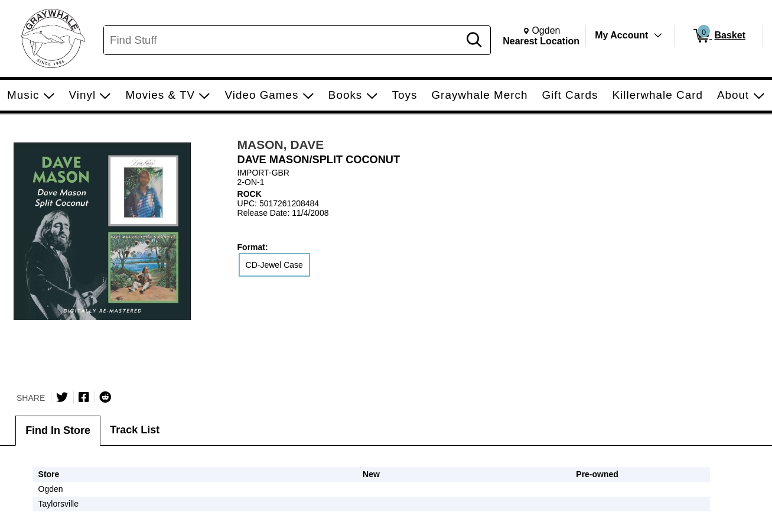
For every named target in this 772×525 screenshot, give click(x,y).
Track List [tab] (134, 430)
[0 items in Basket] (718, 36)
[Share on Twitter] (62, 397)
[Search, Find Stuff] (283, 40)
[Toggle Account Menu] (658, 35)
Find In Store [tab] (57, 430)
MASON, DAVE (280, 144)
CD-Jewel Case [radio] (274, 265)
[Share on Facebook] (84, 397)
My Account (621, 35)
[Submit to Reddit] (105, 397)
